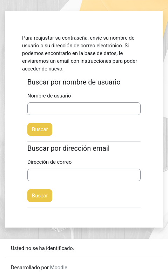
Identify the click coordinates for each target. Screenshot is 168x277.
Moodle (58, 267)
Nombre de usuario (49, 96)
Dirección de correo (49, 162)
